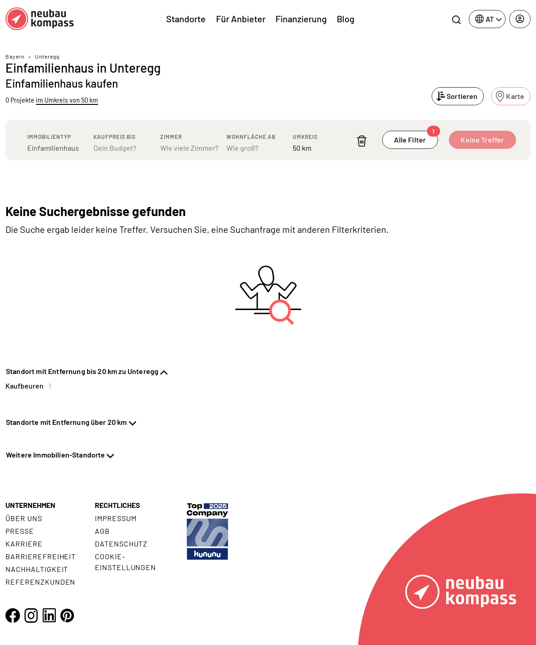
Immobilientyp (49, 136)
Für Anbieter (241, 18)
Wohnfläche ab (250, 136)
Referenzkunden (40, 581)
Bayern (15, 56)
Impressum (116, 518)
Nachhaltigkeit (36, 569)
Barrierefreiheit (40, 556)
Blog (345, 18)
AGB (102, 531)
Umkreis (305, 136)
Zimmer (171, 136)
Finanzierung (301, 18)
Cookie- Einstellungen (125, 561)
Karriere (24, 543)
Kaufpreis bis (114, 136)
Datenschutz (121, 543)
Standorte (186, 18)
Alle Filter (416, 137)
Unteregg (47, 56)
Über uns (23, 518)
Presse (19, 531)
